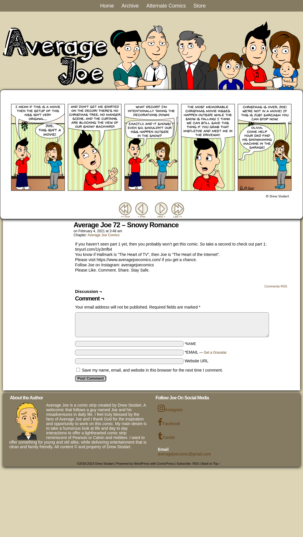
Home (107, 6)
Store (199, 6)
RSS (195, 463)
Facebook (169, 422)
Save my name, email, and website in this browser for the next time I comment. (152, 370)
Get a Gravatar (215, 352)
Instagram (170, 408)
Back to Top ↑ (211, 463)
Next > (161, 216)
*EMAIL (206, 352)
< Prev (141, 216)
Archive (130, 6)
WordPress (141, 463)
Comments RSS (275, 286)
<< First (125, 216)
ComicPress (165, 463)
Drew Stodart (104, 463)
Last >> (177, 216)
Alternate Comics (166, 6)
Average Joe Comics (104, 235)
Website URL (196, 361)
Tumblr (166, 436)
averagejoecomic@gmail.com (184, 454)
